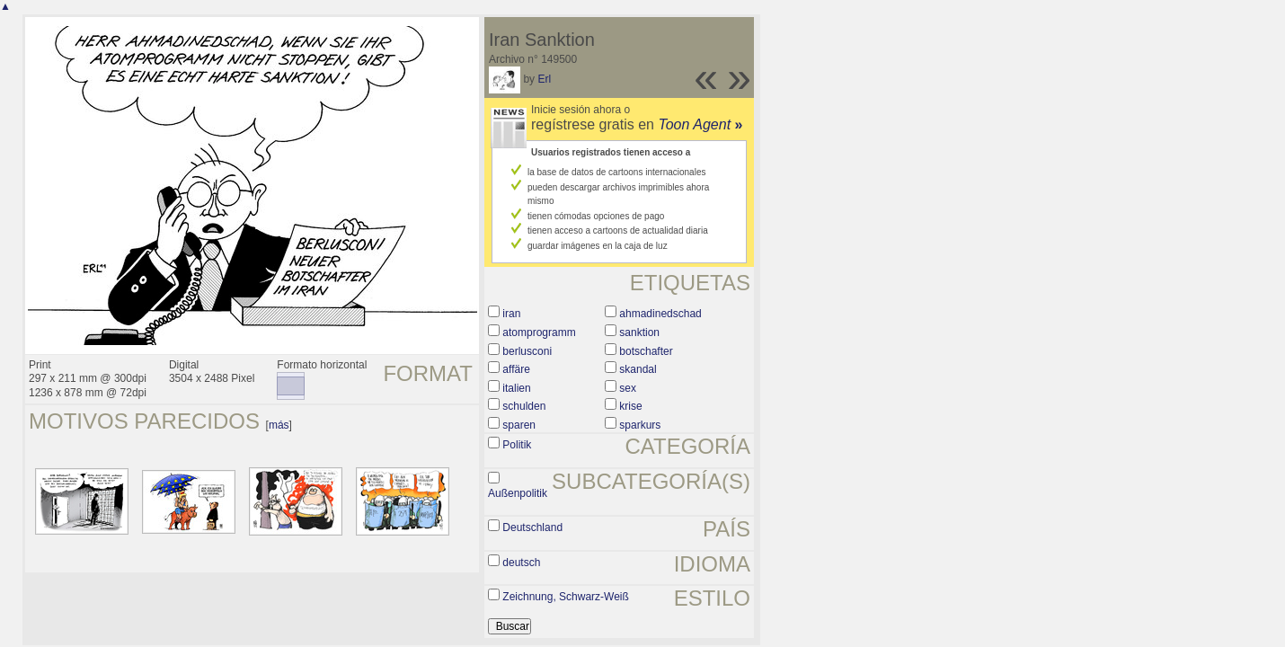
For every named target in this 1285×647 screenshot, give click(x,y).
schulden (523, 406)
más (279, 425)
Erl (544, 79)
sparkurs (639, 425)
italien (516, 388)
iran (511, 313)
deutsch (521, 562)
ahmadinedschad (660, 313)
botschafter (645, 351)
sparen (519, 425)
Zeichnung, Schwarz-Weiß (565, 596)
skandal (637, 369)
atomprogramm (538, 332)
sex (627, 388)
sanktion (639, 332)
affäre (515, 369)
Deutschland (532, 527)
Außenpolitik (517, 493)
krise (630, 406)
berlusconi (527, 351)
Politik (516, 445)
